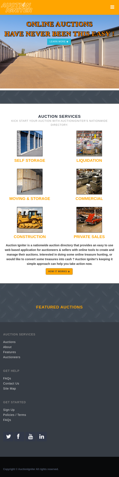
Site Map (9, 388)
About (7, 347)
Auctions (9, 341)
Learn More (59, 41)
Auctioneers (11, 357)
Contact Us (11, 383)
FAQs (7, 378)
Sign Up (9, 409)
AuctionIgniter (26, 469)
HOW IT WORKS (59, 271)
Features (9, 352)
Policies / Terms (14, 414)
